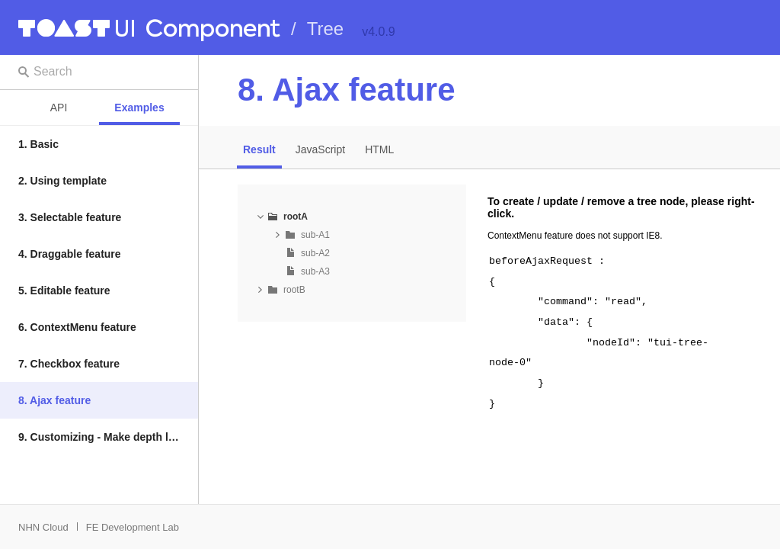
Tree (325, 28)
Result (259, 149)
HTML (379, 149)
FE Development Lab (132, 527)
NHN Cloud (43, 527)
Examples (139, 107)
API (59, 107)
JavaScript (320, 149)
